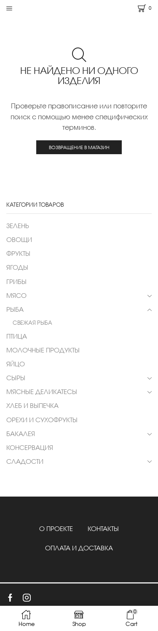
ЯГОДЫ (17, 267)
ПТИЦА (16, 336)
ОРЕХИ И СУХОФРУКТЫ (42, 419)
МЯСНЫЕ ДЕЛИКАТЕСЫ (41, 391)
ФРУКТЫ (18, 253)
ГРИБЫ (16, 281)
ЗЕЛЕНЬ (17, 225)
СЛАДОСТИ (24, 461)
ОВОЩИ (19, 239)
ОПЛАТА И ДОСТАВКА (79, 548)
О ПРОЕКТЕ (56, 528)
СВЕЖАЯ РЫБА (32, 322)
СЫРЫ (15, 377)
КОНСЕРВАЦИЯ (29, 447)
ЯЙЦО (15, 364)
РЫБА (15, 309)
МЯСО (16, 295)
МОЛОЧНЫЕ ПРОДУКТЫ (43, 350)
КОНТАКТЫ (103, 528)
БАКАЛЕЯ (20, 433)
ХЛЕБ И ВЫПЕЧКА (32, 405)
